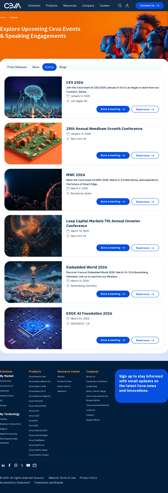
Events (49, 67)
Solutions (34, 5)
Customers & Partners (97, 381)
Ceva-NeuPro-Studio (39, 455)
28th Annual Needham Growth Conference (104, 128)
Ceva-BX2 (33, 425)
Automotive (5, 381)
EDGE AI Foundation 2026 (89, 313)
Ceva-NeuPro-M (36, 445)
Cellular (3, 419)
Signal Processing (8, 433)
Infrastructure (6, 395)
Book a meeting (110, 109)
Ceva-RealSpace (37, 440)
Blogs (63, 67)
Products (52, 5)
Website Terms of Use (62, 477)
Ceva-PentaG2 (36, 401)
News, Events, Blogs (96, 391)
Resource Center (68, 371)
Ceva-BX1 (33, 420)
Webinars (61, 391)
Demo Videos (63, 386)
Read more (142, 109)
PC (1, 400)
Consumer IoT (6, 386)
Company (88, 5)
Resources (70, 5)
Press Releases (17, 67)
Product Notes (64, 381)
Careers (105, 5)
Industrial (4, 390)
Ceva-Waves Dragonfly (40, 396)
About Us (90, 376)
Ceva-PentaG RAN (37, 406)
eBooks (61, 376)
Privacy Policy (88, 477)
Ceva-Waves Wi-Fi (37, 391)
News (35, 67)
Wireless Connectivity (10, 424)
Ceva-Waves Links (37, 376)
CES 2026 (74, 82)
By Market (7, 376)
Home (3, 17)
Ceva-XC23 (34, 415)
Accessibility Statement (15, 482)
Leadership (91, 386)
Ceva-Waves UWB (37, 386)
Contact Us (147, 5)
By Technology (10, 414)
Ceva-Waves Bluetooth (40, 381)
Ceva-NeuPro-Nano (38, 450)
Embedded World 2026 (86, 267)
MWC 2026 (75, 174)
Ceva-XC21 (34, 410)
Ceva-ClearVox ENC (38, 430)
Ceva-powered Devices (97, 405)
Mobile (3, 405)
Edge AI (3, 428)
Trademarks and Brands (48, 482)
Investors (90, 410)
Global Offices (93, 420)
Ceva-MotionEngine (38, 435)
